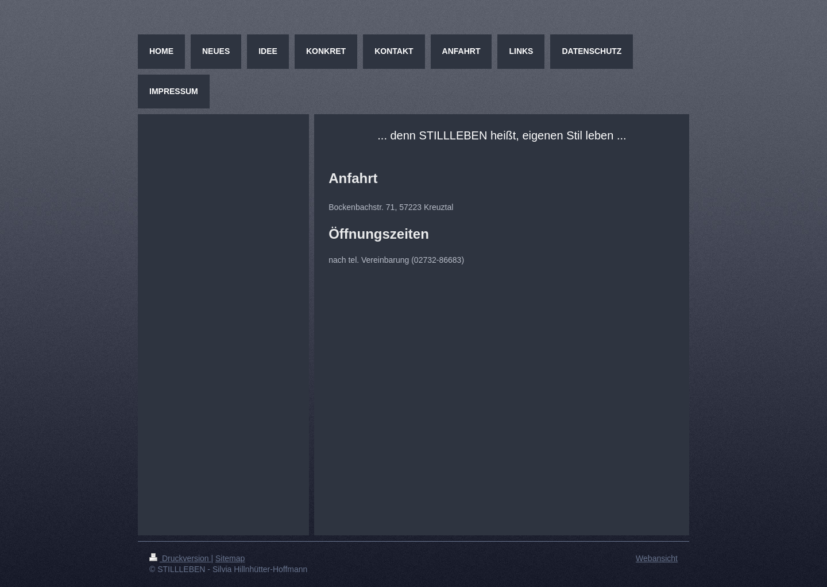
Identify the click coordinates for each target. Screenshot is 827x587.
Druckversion (180, 558)
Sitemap (230, 558)
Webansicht (657, 558)
